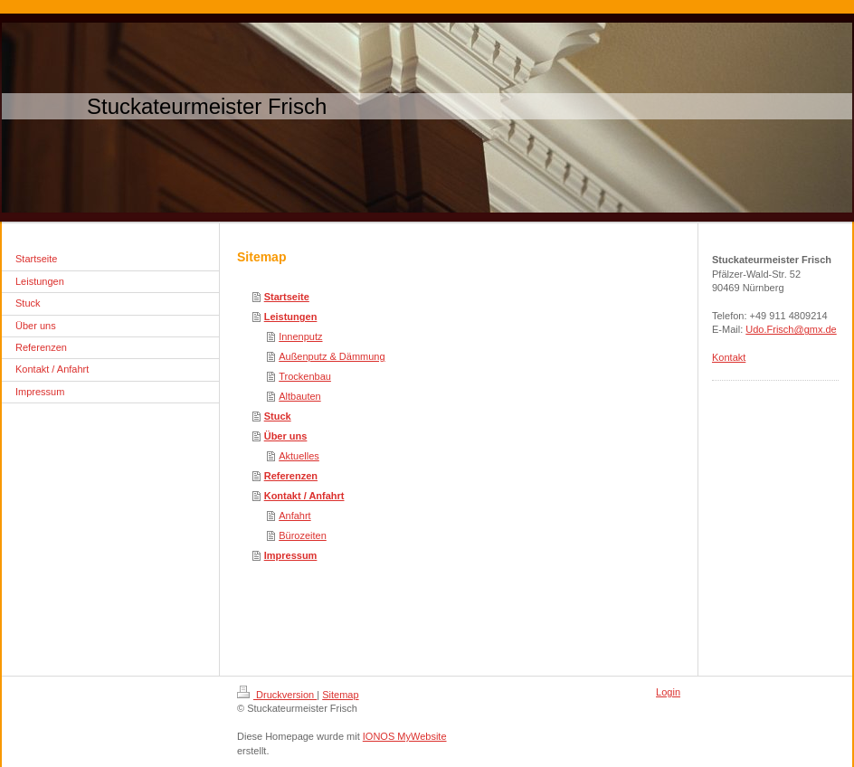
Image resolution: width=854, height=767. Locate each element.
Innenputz (300, 336)
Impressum (291, 555)
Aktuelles (299, 455)
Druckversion (277, 694)
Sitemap (340, 694)
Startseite (286, 296)
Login (668, 692)
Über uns (286, 436)
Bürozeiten (303, 535)
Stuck (277, 416)
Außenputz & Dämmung (331, 356)
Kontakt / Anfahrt (304, 495)
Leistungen (291, 316)
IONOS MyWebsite (405, 736)
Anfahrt (294, 515)
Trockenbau (305, 376)
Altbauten (299, 396)
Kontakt (728, 357)
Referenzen (291, 475)
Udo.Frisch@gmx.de (790, 329)
